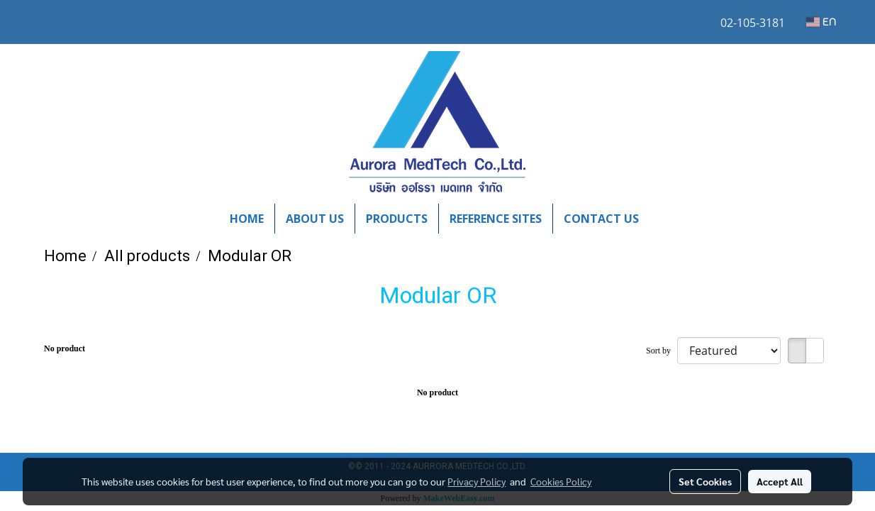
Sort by (661, 351)
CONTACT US (601, 218)
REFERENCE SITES (496, 218)
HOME (247, 218)
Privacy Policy (476, 481)
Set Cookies (705, 481)
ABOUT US (315, 218)
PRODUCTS (397, 218)
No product (64, 348)
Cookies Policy (560, 481)
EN (821, 22)
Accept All (780, 481)
